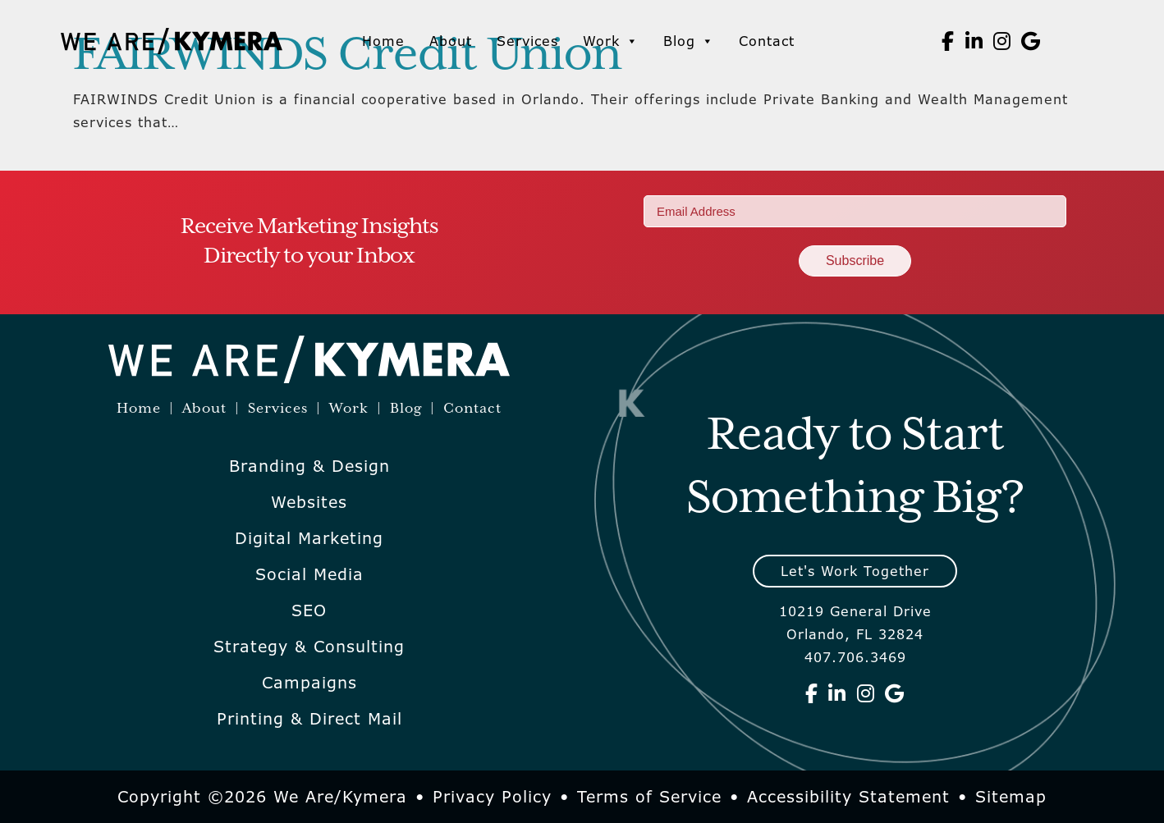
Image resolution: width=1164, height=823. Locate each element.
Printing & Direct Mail (309, 718)
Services (527, 41)
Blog (688, 41)
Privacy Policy (492, 796)
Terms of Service (649, 796)
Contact (767, 41)
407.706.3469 (855, 657)
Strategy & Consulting (309, 646)
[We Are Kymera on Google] (1031, 41)
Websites (309, 502)
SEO (309, 610)
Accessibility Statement (848, 796)
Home (383, 41)
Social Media (309, 574)
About (450, 41)
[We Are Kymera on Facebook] (948, 41)
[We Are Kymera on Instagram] (1002, 41)
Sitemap (1011, 796)
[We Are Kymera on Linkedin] (974, 41)
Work (611, 41)
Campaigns (309, 682)
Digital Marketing (309, 538)
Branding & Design (309, 466)
